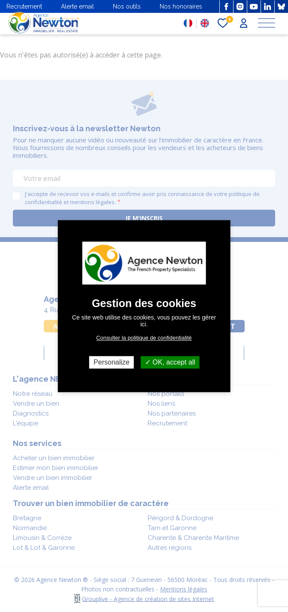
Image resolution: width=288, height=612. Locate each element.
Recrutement (24, 6)
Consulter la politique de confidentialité (144, 338)
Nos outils (127, 6)
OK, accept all (170, 362)
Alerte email (77, 6)
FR (188, 23)
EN (204, 23)
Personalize (112, 362)
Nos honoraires (181, 6)
